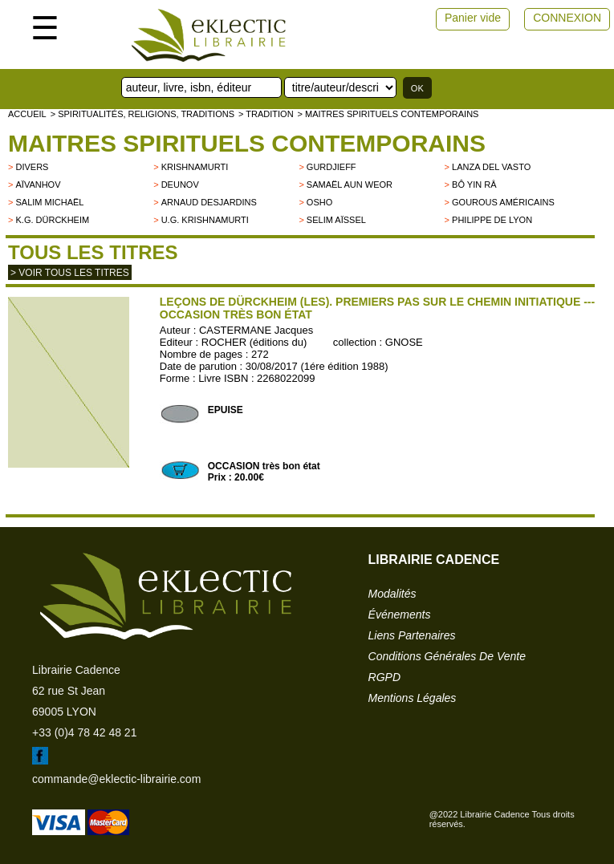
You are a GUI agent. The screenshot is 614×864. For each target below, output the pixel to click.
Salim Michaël (49, 202)
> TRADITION (266, 114)
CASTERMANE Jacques (256, 330)
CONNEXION (567, 17)
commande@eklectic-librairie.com (116, 779)
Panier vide (473, 17)
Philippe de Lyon (492, 220)
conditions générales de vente (447, 656)
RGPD (384, 677)
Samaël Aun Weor (349, 184)
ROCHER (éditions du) (254, 342)
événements (399, 614)
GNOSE (404, 342)
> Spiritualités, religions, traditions (142, 114)
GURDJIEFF (331, 167)
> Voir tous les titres (69, 272)
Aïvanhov (37, 184)
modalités (392, 593)
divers (31, 167)
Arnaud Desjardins (209, 202)
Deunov (180, 184)
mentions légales (412, 698)
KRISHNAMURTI (195, 167)
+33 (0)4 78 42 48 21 (84, 732)
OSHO (319, 202)
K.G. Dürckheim (52, 220)
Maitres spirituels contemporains (247, 143)
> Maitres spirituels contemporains (388, 114)
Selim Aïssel (336, 220)
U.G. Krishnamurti (205, 220)
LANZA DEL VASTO (491, 167)
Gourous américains (503, 202)
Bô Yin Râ (474, 184)
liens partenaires (412, 635)
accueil (27, 114)
